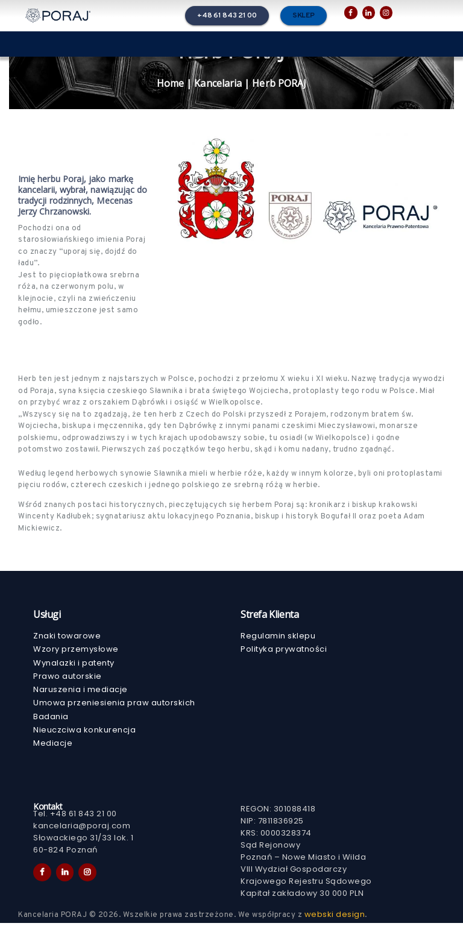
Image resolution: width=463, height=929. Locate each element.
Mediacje (52, 748)
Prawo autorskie (67, 678)
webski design (334, 919)
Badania (51, 720)
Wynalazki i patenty (74, 664)
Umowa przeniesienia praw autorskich (114, 706)
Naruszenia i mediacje (80, 692)
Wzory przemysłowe (76, 650)
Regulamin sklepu (278, 636)
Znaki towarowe (67, 636)
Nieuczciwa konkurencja (84, 734)
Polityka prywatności (284, 650)
